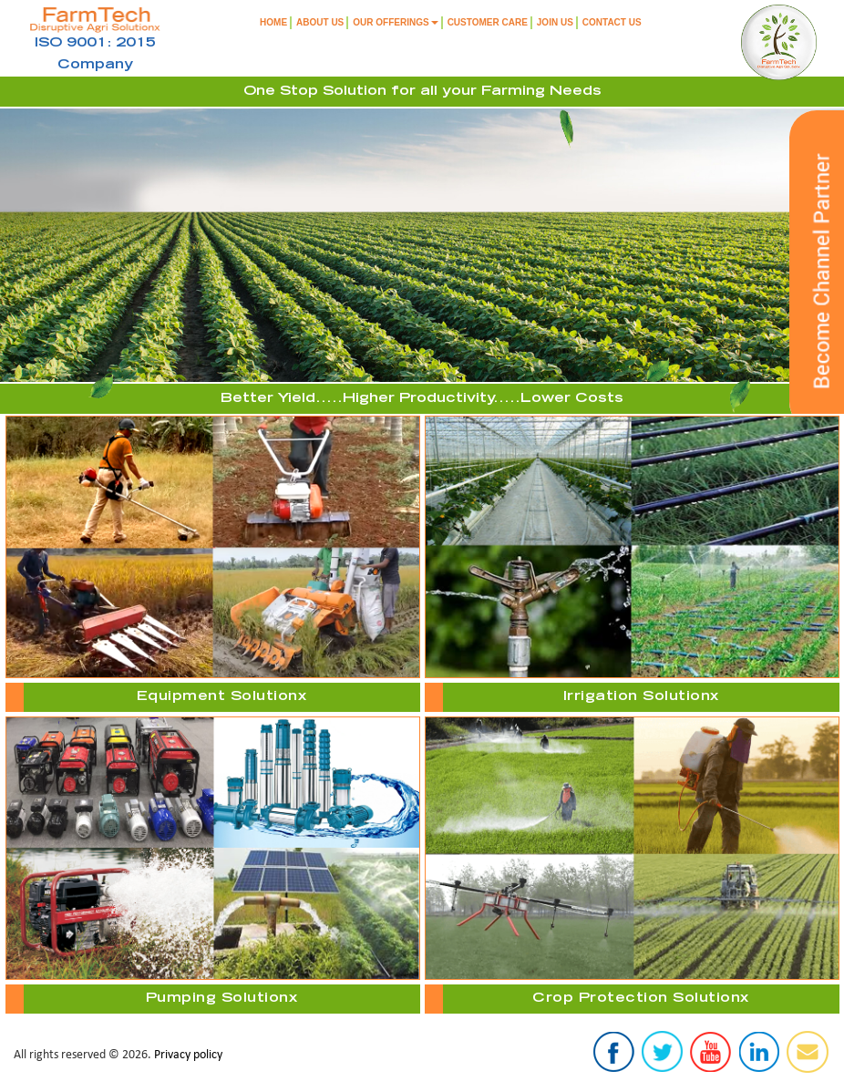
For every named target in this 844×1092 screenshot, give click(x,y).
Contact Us (612, 22)
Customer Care (488, 22)
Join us (555, 22)
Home (273, 22)
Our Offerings (395, 22)
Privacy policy (188, 1055)
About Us (320, 22)
